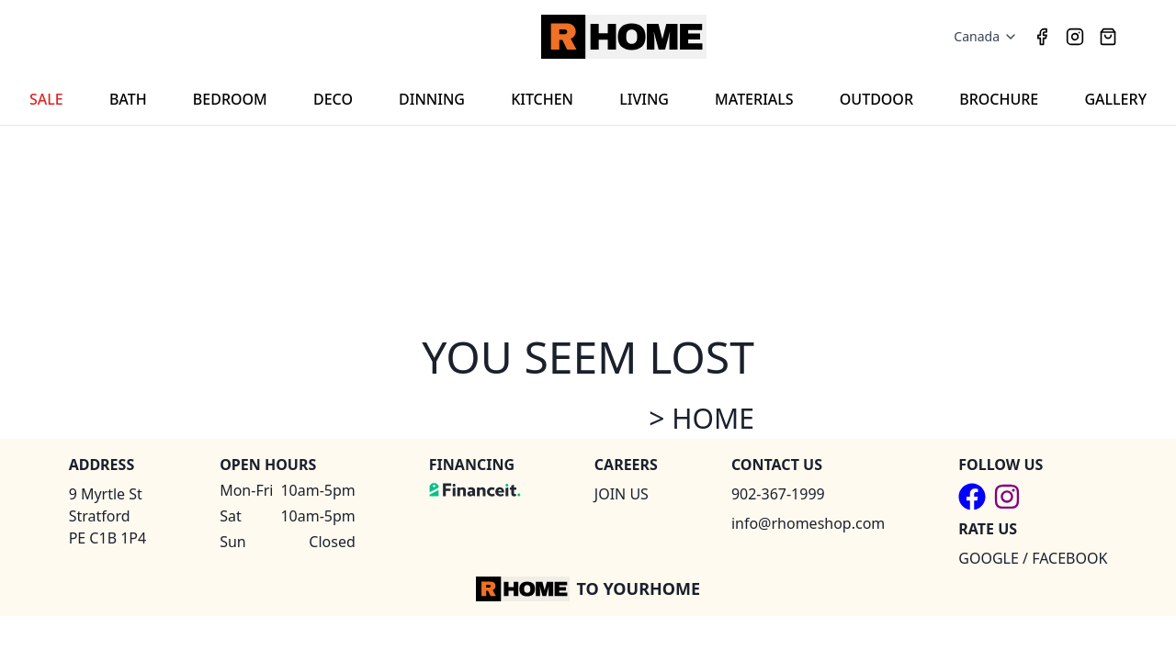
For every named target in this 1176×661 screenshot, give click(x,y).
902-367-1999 (778, 494)
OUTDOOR (876, 99)
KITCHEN (542, 99)
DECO (333, 99)
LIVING (644, 99)
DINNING (432, 99)
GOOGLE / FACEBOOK (1032, 558)
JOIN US (621, 494)
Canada (986, 36)
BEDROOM (230, 99)
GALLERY (1115, 99)
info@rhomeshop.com (808, 523)
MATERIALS (754, 99)
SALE (46, 99)
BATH (128, 99)
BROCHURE (998, 99)
